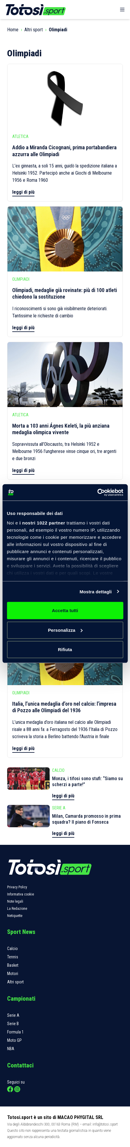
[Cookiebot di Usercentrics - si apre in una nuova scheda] (97, 492)
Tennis (12, 956)
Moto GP (14, 1040)
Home (12, 29)
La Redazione (17, 909)
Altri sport (33, 29)
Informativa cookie (20, 894)
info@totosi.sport (105, 1124)
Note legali (15, 901)
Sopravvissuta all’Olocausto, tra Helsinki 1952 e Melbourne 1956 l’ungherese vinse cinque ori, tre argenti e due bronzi (64, 451)
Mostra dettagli (95, 591)
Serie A (13, 1015)
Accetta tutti (65, 610)
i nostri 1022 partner (42, 522)
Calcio (12, 948)
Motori (12, 973)
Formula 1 (15, 1032)
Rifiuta (65, 649)
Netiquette (14, 916)
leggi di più (23, 192)
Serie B (13, 1023)
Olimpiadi (58, 29)
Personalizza (65, 629)
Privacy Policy (17, 887)
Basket (12, 965)
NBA (10, 1048)
